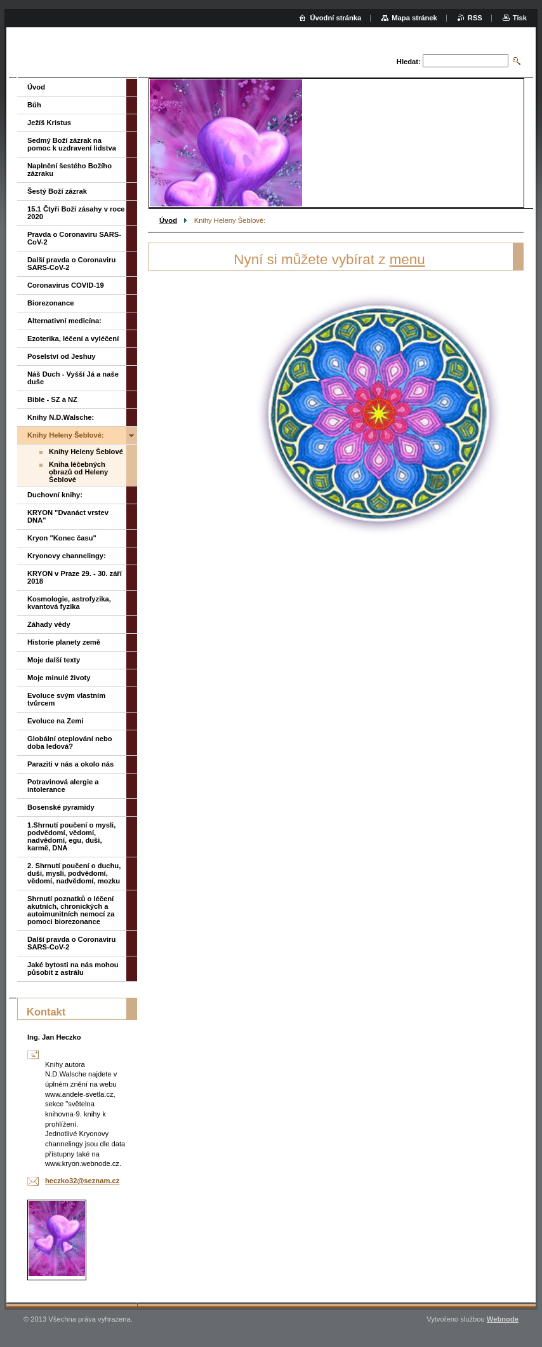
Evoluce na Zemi (55, 721)
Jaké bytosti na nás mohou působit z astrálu (73, 968)
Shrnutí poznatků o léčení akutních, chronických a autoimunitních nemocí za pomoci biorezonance (70, 910)
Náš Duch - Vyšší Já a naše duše (73, 377)
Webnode (503, 1319)
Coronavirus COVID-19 (65, 285)
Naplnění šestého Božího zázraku (69, 169)
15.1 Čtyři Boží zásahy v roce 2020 (76, 212)
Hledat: (409, 61)
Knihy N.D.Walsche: (60, 417)
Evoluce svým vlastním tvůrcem (66, 699)
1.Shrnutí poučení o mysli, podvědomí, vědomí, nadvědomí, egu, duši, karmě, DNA (71, 836)
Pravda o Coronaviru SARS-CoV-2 (74, 238)
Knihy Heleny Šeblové (86, 451)
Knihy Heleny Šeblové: (65, 435)
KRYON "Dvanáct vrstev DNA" (68, 516)
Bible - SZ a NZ (52, 399)
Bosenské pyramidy (61, 807)
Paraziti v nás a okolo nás (70, 764)
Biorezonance (50, 303)
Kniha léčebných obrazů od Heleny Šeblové (78, 471)
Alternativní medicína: (64, 321)
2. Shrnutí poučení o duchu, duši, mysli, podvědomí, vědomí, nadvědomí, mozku (74, 873)
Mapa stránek (414, 18)
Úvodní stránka (335, 18)
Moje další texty (53, 660)
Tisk (520, 18)
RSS (475, 18)
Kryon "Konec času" (61, 538)
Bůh (34, 105)
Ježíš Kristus (49, 122)
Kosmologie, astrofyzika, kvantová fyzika (69, 602)
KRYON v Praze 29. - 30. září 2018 (74, 577)
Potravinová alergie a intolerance (63, 785)
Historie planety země (63, 642)
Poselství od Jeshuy (61, 356)
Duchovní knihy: (55, 495)
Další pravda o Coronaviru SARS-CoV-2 (71, 263)
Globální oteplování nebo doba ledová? (69, 742)
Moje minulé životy (58, 677)
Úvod (168, 220)
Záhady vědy (48, 624)
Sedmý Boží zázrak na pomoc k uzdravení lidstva (71, 144)
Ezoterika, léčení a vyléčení (73, 338)
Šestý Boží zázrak (57, 191)
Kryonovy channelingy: (66, 556)
